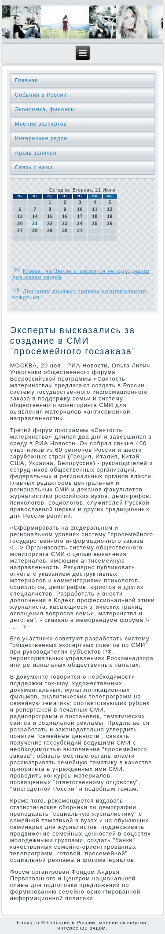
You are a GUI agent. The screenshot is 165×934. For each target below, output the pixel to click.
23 (65, 223)
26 (110, 223)
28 (35, 230)
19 (110, 216)
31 (80, 230)
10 (80, 209)
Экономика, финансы (45, 109)
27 (20, 230)
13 (20, 216)
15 (50, 216)
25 (95, 223)
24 (80, 223)
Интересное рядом (41, 138)
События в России (41, 95)
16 (65, 216)
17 (80, 216)
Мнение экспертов (41, 124)
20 (20, 223)
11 (95, 209)
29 (50, 230)
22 (50, 223)
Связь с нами (34, 167)
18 (95, 216)
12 (110, 209)
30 (65, 230)
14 (35, 216)
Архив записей (36, 153)
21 (35, 223)
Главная (26, 80)
